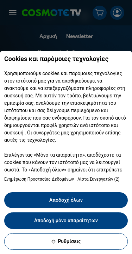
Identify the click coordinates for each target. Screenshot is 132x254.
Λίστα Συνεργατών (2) (98, 179)
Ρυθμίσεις (66, 241)
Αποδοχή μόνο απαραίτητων (66, 220)
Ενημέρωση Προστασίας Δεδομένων (39, 179)
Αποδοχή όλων (66, 200)
